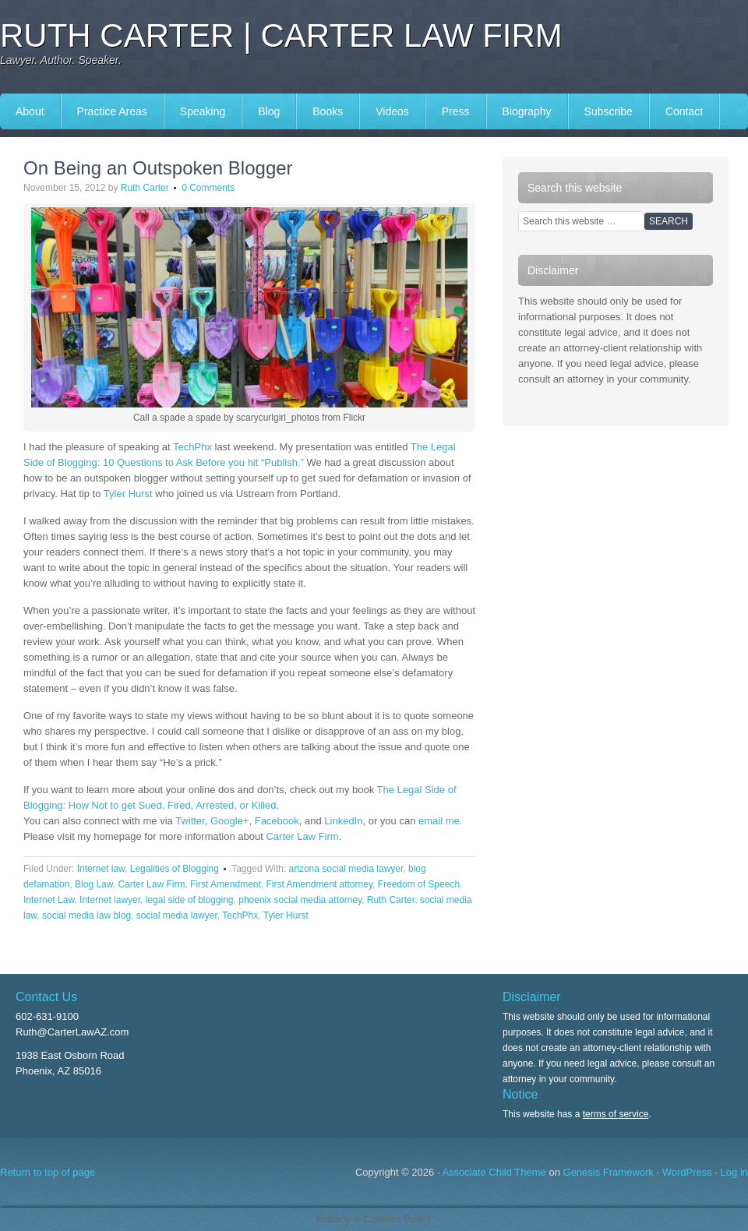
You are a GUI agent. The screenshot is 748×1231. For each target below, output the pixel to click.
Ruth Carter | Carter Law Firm (281, 35)
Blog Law (94, 884)
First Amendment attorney (319, 884)
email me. (440, 821)
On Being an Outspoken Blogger (158, 167)
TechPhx (192, 447)
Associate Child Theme (493, 1172)
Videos (392, 111)
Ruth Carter (145, 187)
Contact (684, 111)
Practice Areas (112, 111)
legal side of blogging (190, 899)
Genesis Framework (608, 1172)
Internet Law (48, 899)
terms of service (616, 1114)
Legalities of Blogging (174, 868)
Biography (527, 111)
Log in (734, 1172)
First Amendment (225, 884)
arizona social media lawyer (346, 868)
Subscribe (608, 111)
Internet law (101, 868)
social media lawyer (176, 915)
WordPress (687, 1172)
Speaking (202, 111)
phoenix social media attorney (300, 899)
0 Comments (208, 187)
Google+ (229, 821)
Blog (269, 111)
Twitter (190, 821)
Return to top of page (47, 1172)
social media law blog (86, 915)
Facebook (277, 821)
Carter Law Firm (302, 836)
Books (327, 111)
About (30, 111)
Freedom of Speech (419, 884)
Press (456, 111)
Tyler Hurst (128, 493)
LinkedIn (343, 821)
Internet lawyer (109, 899)
